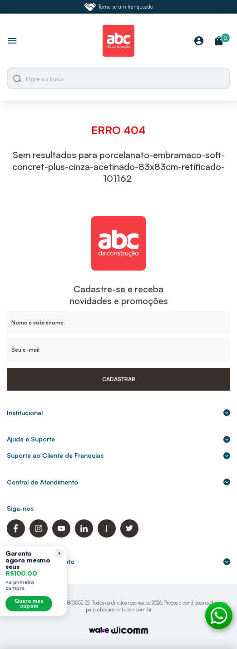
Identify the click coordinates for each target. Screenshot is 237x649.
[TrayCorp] (99, 630)
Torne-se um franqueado (118, 7)
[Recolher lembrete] (59, 553)
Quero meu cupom (29, 603)
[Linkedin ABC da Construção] (84, 535)
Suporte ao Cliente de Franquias (118, 455)
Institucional (118, 413)
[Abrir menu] (12, 41)
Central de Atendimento (118, 482)
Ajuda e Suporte (118, 439)
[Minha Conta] (198, 41)
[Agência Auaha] (129, 631)
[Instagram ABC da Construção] (39, 535)
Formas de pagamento (118, 561)
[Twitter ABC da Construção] (129, 535)
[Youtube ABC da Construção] (61, 535)
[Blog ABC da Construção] (107, 535)
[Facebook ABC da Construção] (16, 535)
